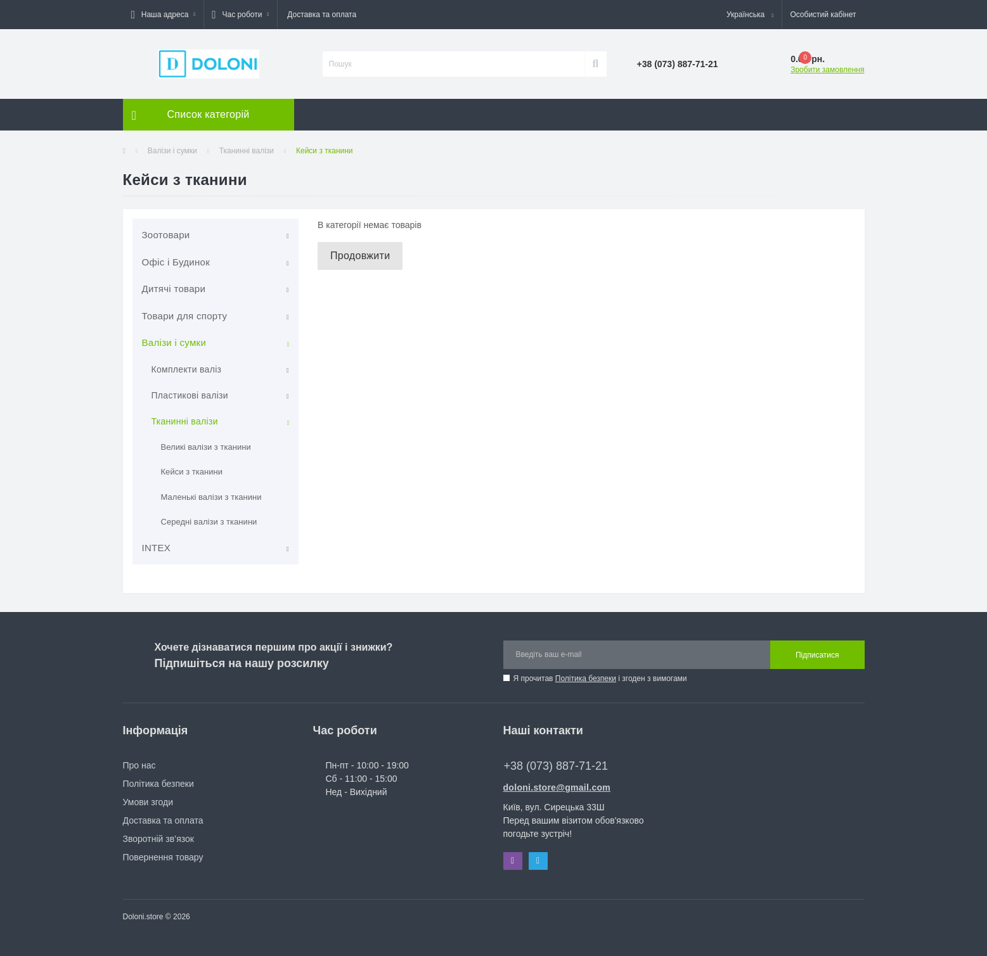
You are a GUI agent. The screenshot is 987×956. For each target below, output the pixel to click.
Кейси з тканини (192, 471)
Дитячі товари (174, 288)
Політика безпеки (585, 678)
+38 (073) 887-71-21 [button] (556, 766)
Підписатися (817, 655)
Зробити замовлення (827, 69)
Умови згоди (148, 802)
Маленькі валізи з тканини (211, 497)
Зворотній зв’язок (158, 839)
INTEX (156, 547)
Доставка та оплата (321, 14)
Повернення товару (163, 857)
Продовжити (360, 255)
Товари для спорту (185, 315)
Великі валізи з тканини (206, 447)
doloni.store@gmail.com (557, 787)
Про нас (139, 765)
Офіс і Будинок (176, 262)
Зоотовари (166, 234)
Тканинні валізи (246, 150)
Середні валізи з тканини (209, 521)
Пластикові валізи (190, 395)
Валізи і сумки (172, 150)
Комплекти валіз (187, 369)
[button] (163, 14)
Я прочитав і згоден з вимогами (600, 678)
